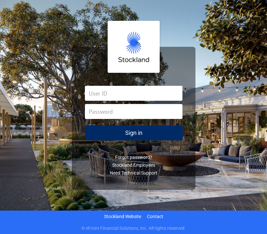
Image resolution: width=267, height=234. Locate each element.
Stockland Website (122, 216)
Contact (155, 216)
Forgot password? (133, 157)
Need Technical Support (133, 173)
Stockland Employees (133, 165)
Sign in (133, 132)
